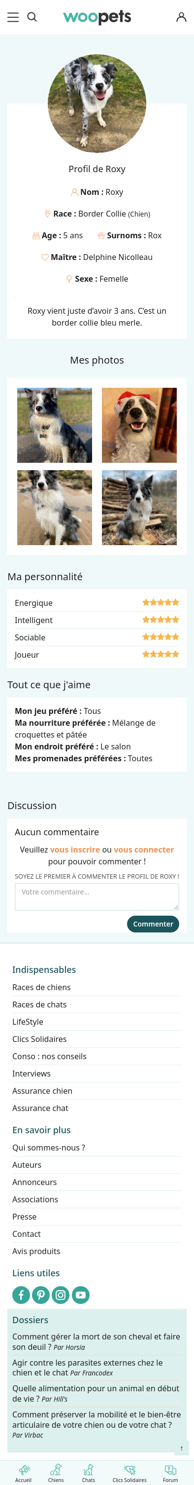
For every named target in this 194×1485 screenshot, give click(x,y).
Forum (170, 1471)
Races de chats (39, 1004)
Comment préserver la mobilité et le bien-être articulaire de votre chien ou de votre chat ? (96, 1424)
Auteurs (26, 1164)
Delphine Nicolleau (118, 257)
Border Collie (103, 213)
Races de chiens (41, 987)
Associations (35, 1199)
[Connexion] (181, 17)
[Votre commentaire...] (97, 897)
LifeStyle (27, 1021)
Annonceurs (34, 1182)
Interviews (31, 1073)
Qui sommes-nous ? (48, 1147)
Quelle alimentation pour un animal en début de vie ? (95, 1393)
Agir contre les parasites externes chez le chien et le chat (87, 1367)
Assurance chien (42, 1090)
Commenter (153, 923)
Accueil (23, 1471)
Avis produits (36, 1251)
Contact (26, 1233)
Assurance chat (40, 1108)
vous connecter (144, 849)
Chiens (56, 1471)
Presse (24, 1216)
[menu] (14, 17)
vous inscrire (75, 849)
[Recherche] (32, 17)
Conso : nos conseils (49, 1056)
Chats (88, 1471)
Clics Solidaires (130, 1471)
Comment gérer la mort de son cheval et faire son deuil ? (96, 1342)
